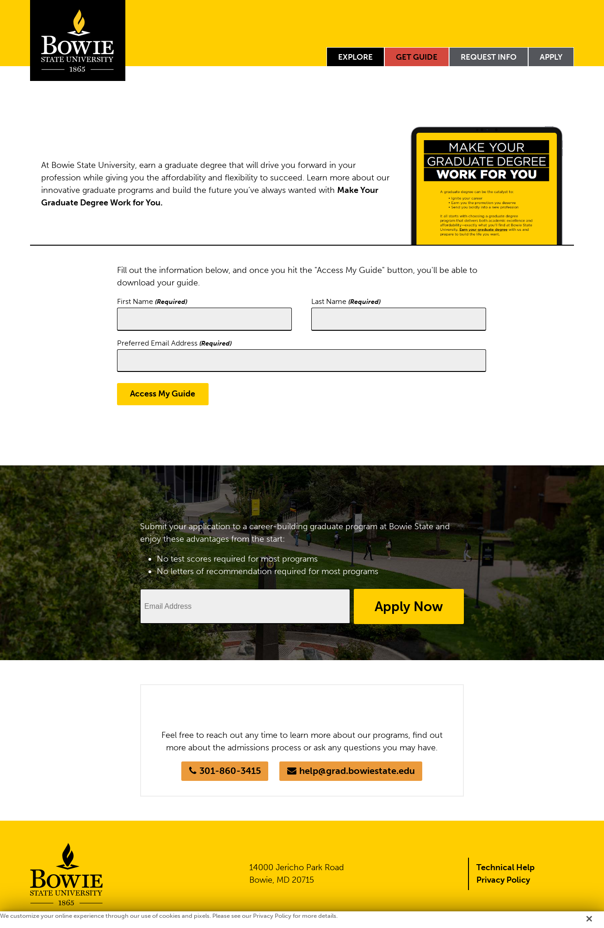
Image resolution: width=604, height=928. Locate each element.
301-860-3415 (229, 771)
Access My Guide (163, 394)
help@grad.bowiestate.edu (357, 771)
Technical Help (505, 868)
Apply (551, 57)
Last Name (346, 301)
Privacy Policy (503, 880)
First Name (152, 301)
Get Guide (417, 57)
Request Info (489, 57)
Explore (355, 57)
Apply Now (407, 606)
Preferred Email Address (174, 343)
